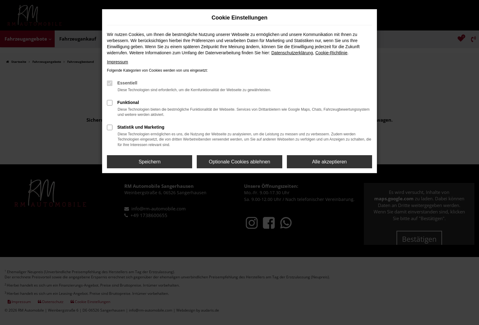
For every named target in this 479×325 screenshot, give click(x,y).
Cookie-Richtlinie (331, 52)
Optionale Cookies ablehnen (239, 161)
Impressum (117, 61)
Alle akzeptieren (329, 161)
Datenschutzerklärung (292, 52)
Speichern (150, 161)
